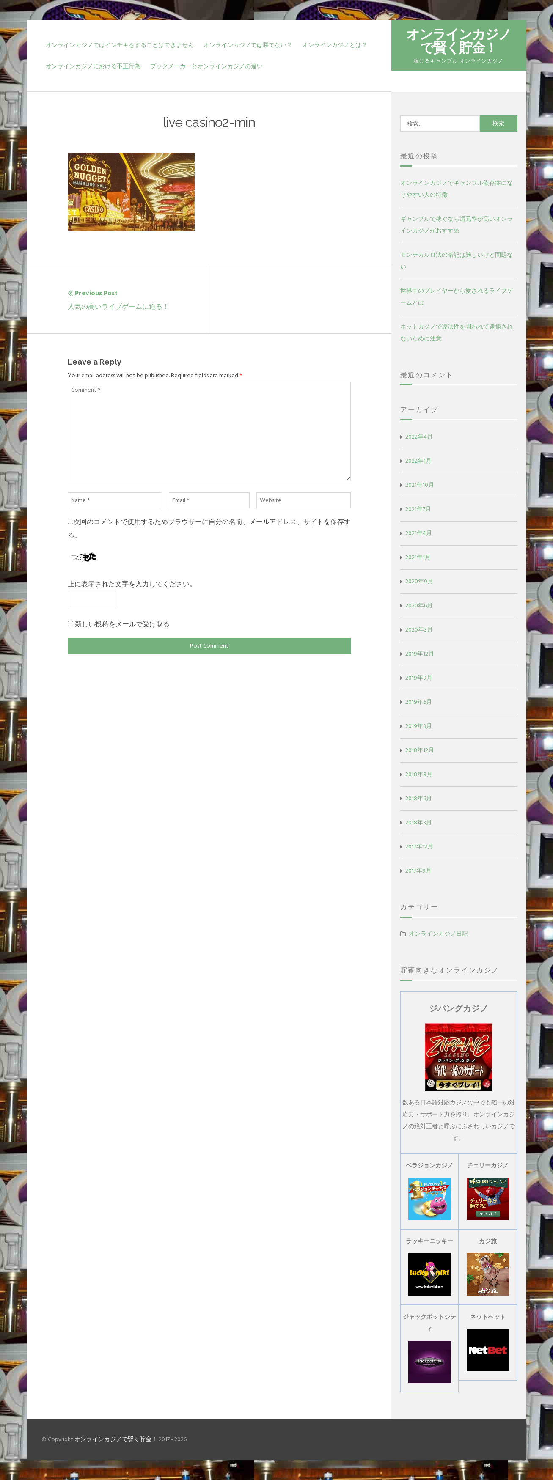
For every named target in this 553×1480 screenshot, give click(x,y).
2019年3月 (418, 726)
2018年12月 (419, 750)
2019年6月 (418, 702)
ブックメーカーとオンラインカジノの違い (206, 66)
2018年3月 (418, 822)
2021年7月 (418, 509)
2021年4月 (418, 533)
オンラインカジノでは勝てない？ (248, 45)
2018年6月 (418, 798)
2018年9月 (418, 774)
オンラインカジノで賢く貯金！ (458, 40)
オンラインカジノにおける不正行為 (93, 66)
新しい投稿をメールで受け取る (122, 624)
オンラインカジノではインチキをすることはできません (120, 45)
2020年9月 (419, 581)
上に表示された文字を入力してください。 (132, 584)
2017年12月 (419, 846)
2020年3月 (419, 629)
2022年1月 (418, 461)
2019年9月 (418, 678)
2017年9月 (418, 871)
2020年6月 (419, 605)
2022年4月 (419, 437)
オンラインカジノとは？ (334, 45)
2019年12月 (419, 654)
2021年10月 (419, 485)
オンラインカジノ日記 (438, 934)
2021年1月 (418, 557)
